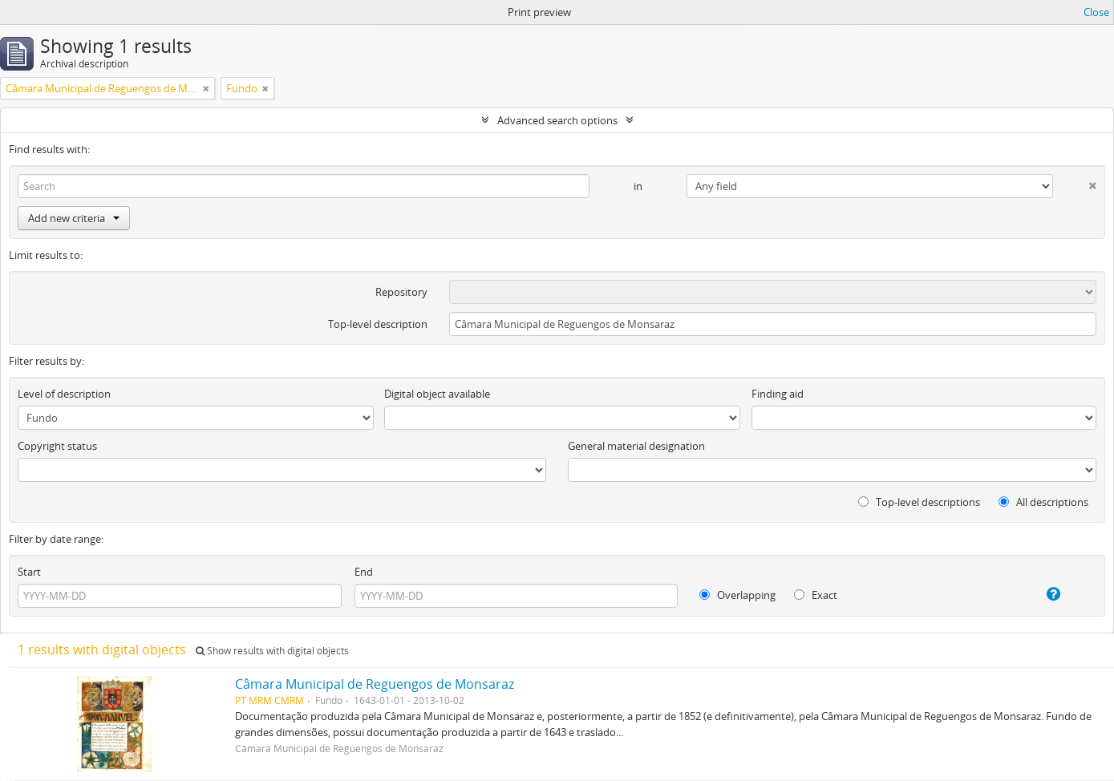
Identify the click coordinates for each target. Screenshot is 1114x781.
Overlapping (737, 595)
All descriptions (1043, 502)
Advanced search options (557, 120)
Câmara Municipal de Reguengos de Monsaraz (374, 684)
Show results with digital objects (272, 651)
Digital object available (437, 393)
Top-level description (377, 324)
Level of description (64, 393)
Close (1096, 12)
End (363, 572)
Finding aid (777, 393)
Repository (401, 292)
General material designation (636, 446)
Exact (815, 595)
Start (29, 572)
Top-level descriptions (919, 502)
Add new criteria (74, 218)
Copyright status (57, 446)
